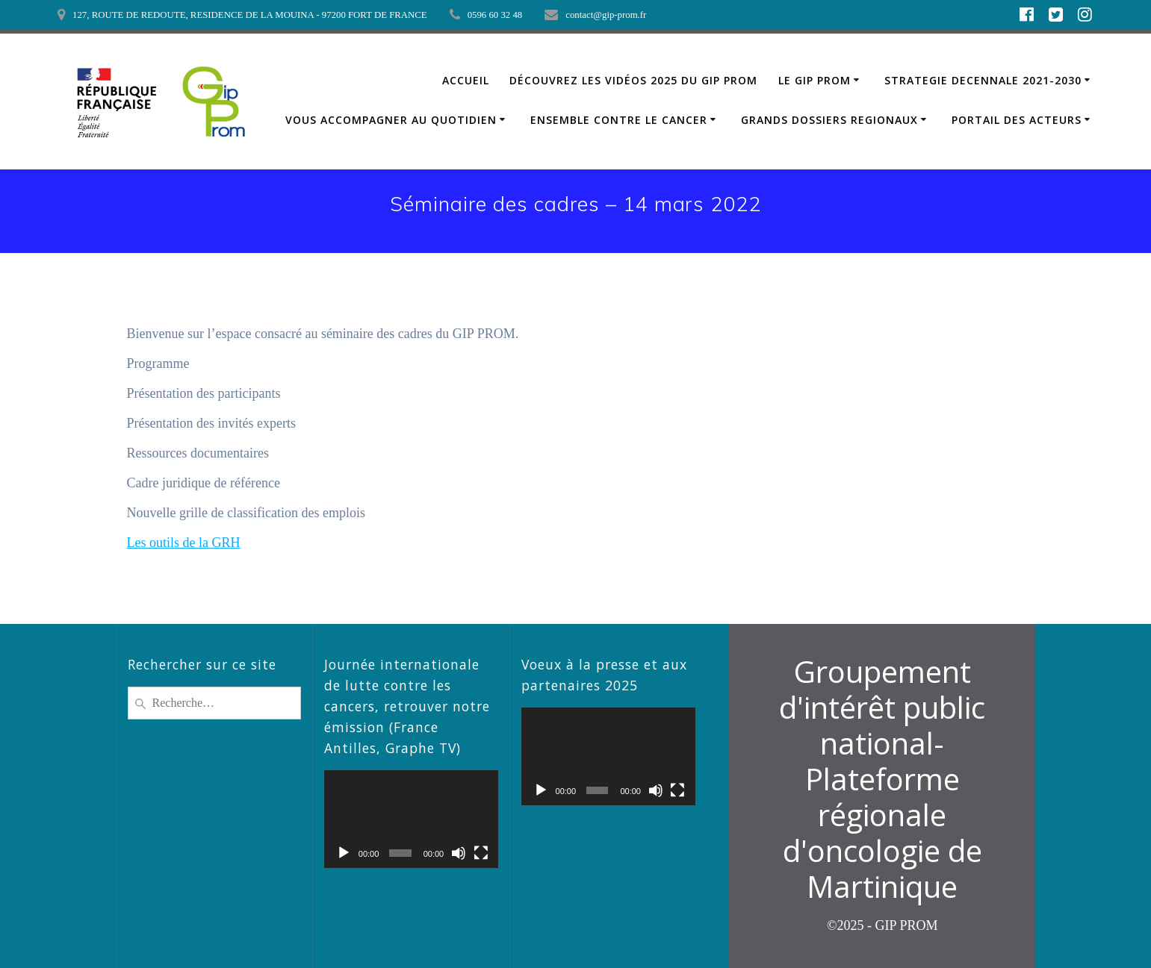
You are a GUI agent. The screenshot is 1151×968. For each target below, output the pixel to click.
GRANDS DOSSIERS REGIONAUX (829, 120)
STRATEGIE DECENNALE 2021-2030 (983, 80)
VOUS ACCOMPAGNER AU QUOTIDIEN (391, 120)
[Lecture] (343, 853)
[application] (411, 819)
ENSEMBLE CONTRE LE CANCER (618, 120)
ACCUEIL (465, 80)
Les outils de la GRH (184, 542)
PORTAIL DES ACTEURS (1017, 120)
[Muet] (458, 853)
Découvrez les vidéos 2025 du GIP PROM (633, 80)
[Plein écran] (481, 853)
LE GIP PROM (814, 80)
